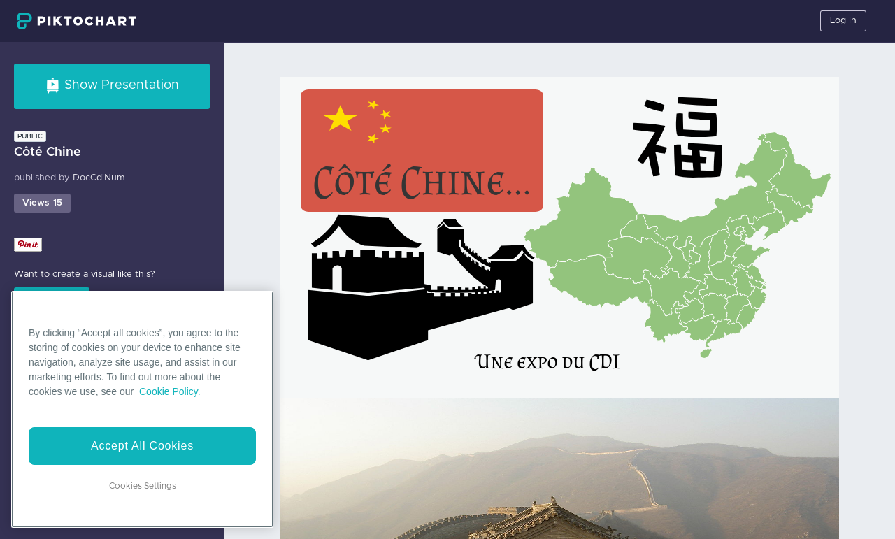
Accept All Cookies (142, 446)
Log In (843, 20)
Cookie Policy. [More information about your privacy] (170, 391)
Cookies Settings (142, 486)
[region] (142, 409)
